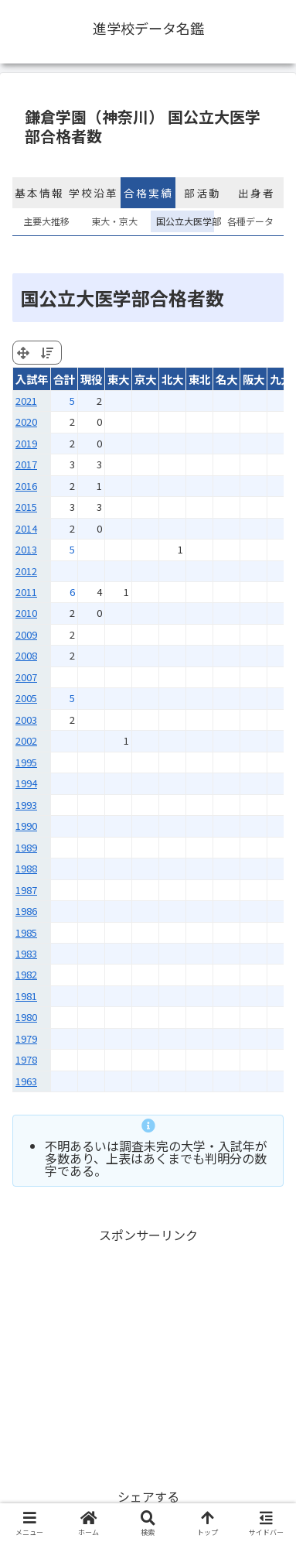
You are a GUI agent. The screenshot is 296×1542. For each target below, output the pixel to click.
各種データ (250, 221)
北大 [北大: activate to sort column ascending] (172, 379)
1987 (26, 889)
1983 (26, 953)
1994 (26, 783)
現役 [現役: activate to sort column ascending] (91, 379)
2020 (26, 421)
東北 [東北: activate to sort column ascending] (199, 379)
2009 (26, 634)
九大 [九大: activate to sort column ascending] (280, 379)
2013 (26, 549)
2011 (26, 591)
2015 (26, 506)
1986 (26, 910)
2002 (26, 740)
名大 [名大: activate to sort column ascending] (226, 379)
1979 (26, 1038)
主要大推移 (46, 221)
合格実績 (148, 192)
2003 (26, 719)
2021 (26, 400)
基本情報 (39, 192)
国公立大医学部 (182, 221)
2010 (26, 612)
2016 (26, 485)
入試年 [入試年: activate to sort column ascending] (31, 379)
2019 (26, 443)
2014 (26, 528)
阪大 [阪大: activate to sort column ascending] (253, 379)
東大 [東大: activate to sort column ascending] (118, 379)
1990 (26, 825)
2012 (26, 571)
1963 (26, 1081)
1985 (26, 932)
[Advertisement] (148, 1354)
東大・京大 (114, 221)
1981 (26, 996)
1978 (26, 1059)
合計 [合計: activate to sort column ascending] (64, 379)
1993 (26, 804)
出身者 (256, 192)
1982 (26, 974)
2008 (26, 655)
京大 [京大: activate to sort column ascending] (145, 379)
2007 (26, 677)
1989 (26, 847)
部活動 (202, 192)
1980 (26, 1016)
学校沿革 (93, 192)
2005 (26, 697)
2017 (26, 464)
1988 (26, 868)
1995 (26, 762)
